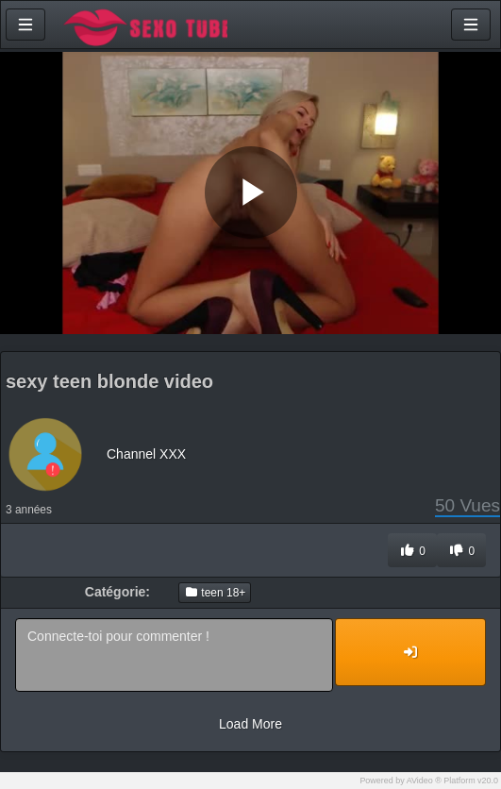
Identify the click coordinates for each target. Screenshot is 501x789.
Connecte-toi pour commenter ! (174, 655)
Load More (250, 723)
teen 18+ (214, 592)
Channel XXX (146, 454)
